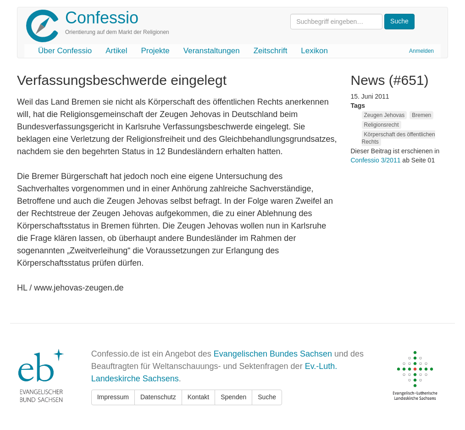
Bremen (421, 115)
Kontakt (198, 397)
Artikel (116, 50)
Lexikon (314, 50)
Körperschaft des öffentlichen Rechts (398, 138)
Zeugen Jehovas (384, 115)
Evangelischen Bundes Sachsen (273, 353)
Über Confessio (65, 50)
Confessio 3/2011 (377, 160)
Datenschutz (158, 397)
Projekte (155, 50)
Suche (267, 397)
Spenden (233, 397)
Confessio (101, 17)
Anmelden (421, 51)
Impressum (113, 397)
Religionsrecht (381, 125)
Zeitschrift (271, 50)
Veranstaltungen (211, 50)
